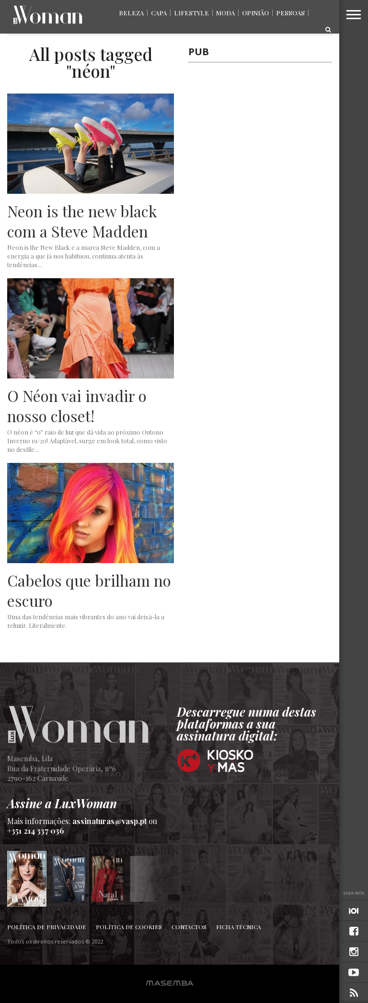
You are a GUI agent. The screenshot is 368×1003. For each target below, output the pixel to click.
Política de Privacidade (46, 927)
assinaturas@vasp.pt (109, 821)
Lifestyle (191, 13)
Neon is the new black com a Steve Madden (82, 221)
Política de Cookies (129, 927)
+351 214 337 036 (35, 831)
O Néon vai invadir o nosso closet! (77, 405)
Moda (225, 13)
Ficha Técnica (238, 927)
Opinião (255, 13)
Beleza (131, 13)
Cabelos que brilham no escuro (89, 590)
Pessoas (290, 13)
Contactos (189, 927)
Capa (159, 13)
